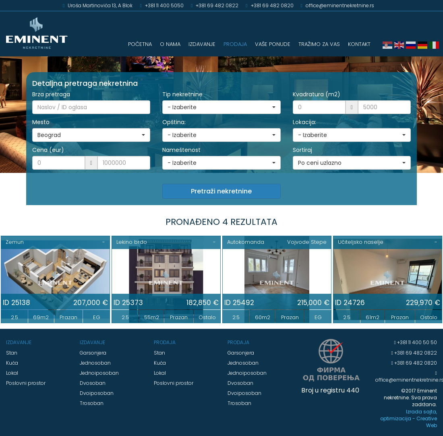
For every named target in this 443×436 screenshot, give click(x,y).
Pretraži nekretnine (221, 191)
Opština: (174, 122)
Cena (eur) (48, 150)
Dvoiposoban (97, 393)
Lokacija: (304, 122)
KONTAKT (359, 44)
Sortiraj (302, 150)
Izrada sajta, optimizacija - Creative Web (408, 418)
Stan (11, 352)
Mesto (41, 122)
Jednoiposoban (99, 373)
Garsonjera (93, 352)
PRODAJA (235, 44)
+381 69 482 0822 (415, 352)
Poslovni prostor (26, 383)
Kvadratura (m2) (316, 94)
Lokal (12, 373)
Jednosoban (95, 362)
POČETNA (140, 44)
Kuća (12, 362)
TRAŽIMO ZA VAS (319, 44)
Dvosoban (93, 383)
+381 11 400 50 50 (416, 342)
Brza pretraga (51, 94)
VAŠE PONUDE (272, 44)
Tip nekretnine (182, 94)
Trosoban (92, 403)
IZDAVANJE (201, 44)
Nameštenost (181, 150)
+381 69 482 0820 (415, 362)
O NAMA (170, 44)
